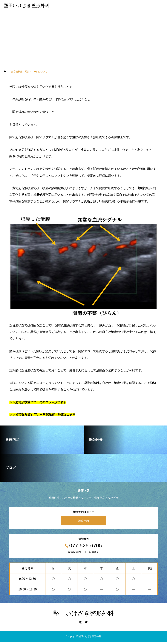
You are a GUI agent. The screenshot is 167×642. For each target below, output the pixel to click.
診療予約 (83, 520)
